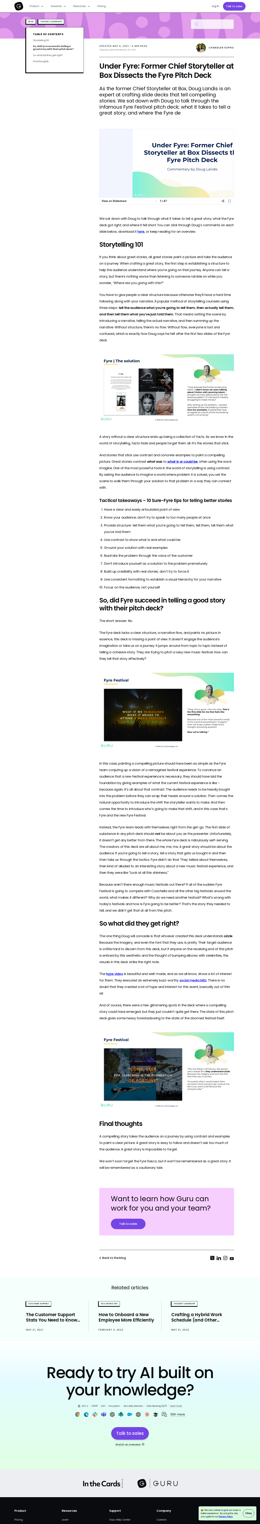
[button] (36, 6)
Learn (65, 1519)
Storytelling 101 (41, 40)
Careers (161, 1519)
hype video (114, 974)
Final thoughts (41, 61)
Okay (248, 1513)
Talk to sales (234, 6)
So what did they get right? (48, 55)
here (140, 231)
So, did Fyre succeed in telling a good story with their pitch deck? (53, 48)
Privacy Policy (226, 1516)
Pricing (101, 6)
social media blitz (193, 980)
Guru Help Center (120, 1519)
